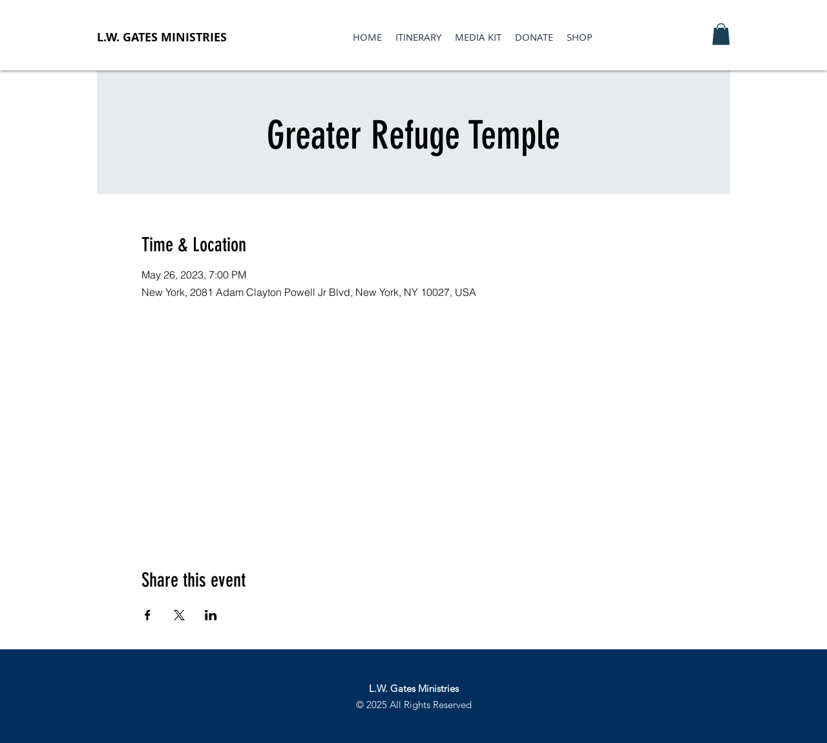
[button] (721, 34)
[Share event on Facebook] (147, 615)
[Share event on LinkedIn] (211, 615)
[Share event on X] (179, 615)
